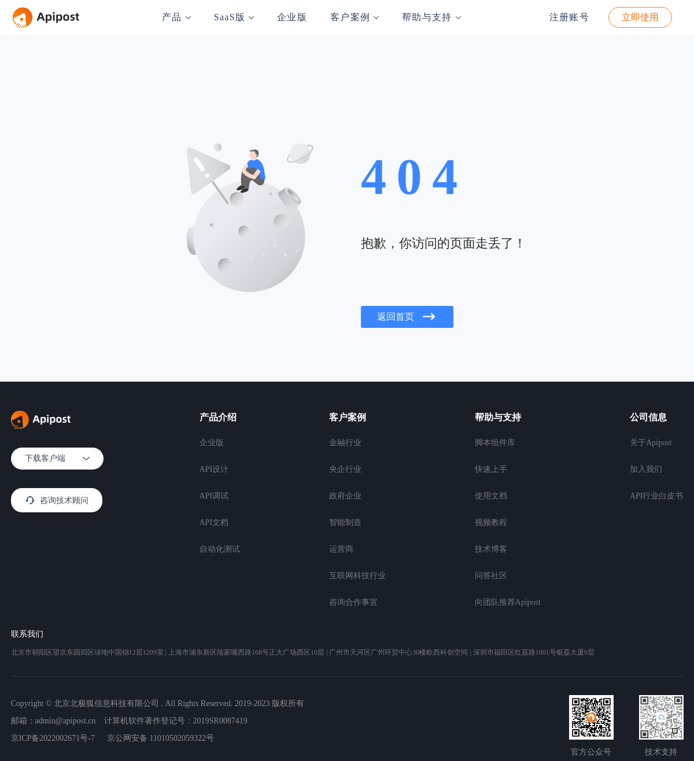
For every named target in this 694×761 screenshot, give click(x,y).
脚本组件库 (495, 442)
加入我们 (646, 469)
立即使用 (640, 17)
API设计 (214, 469)
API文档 (214, 522)
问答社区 (491, 575)
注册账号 (569, 17)
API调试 (214, 496)
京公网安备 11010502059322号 (160, 738)
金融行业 (345, 442)
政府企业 (345, 496)
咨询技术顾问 (56, 500)
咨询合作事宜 (353, 602)
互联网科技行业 (357, 575)
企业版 (292, 17)
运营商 (341, 549)
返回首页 (407, 317)
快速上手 (491, 469)
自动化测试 (220, 549)
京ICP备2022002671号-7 (53, 738)
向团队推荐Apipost (508, 602)
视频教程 (491, 522)
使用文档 (491, 496)
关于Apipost (650, 442)
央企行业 (345, 469)
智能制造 (345, 522)
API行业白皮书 (657, 496)
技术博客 (491, 549)
